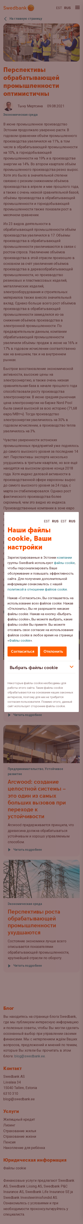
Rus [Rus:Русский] (55, 521)
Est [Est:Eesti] (47, 521)
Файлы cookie (19, 641)
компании (64, 558)
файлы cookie (64, 563)
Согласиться (22, 651)
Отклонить (53, 651)
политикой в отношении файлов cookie (37, 589)
